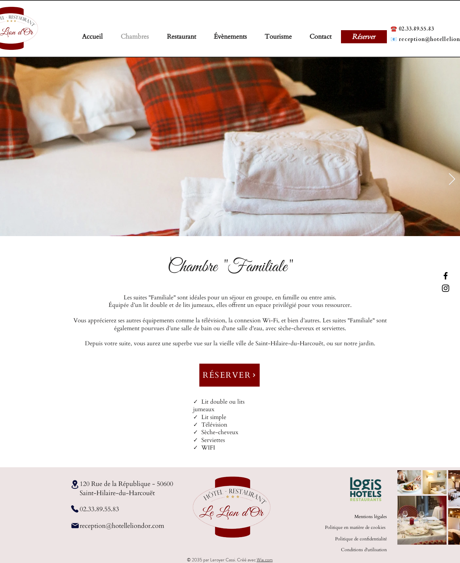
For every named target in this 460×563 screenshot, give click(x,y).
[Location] (75, 484)
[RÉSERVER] (229, 375)
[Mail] (75, 525)
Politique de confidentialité (361, 539)
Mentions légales (370, 516)
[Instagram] (445, 288)
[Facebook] (445, 276)
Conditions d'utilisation (364, 550)
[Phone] (74, 509)
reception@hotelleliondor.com (122, 525)
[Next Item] (452, 179)
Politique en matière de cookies (356, 527)
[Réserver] (364, 37)
